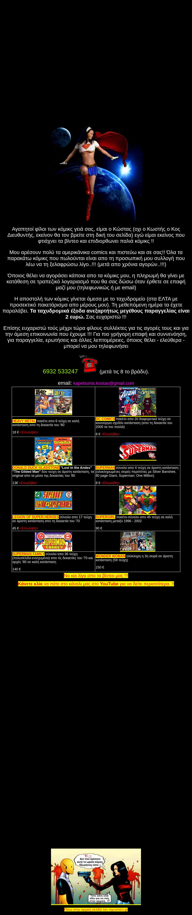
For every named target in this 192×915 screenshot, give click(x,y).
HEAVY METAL (24, 421)
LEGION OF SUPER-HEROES (35, 517)
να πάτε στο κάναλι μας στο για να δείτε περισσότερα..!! (96, 583)
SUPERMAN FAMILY (28, 554)
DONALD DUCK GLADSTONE (36, 468)
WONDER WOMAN (110, 556)
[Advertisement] (96, 62)
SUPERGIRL (105, 517)
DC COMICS (105, 419)
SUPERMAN (105, 468)
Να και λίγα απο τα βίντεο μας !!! (96, 575)
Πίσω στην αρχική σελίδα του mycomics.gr (96, 909)
